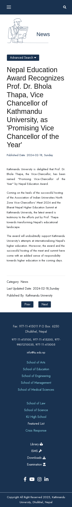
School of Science (36, 410)
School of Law (36, 403)
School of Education (36, 369)
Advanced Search (23, 57)
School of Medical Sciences (36, 389)
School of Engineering (36, 376)
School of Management (36, 382)
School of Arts (36, 362)
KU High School (36, 417)
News (43, 34)
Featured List (36, 423)
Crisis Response (36, 430)
